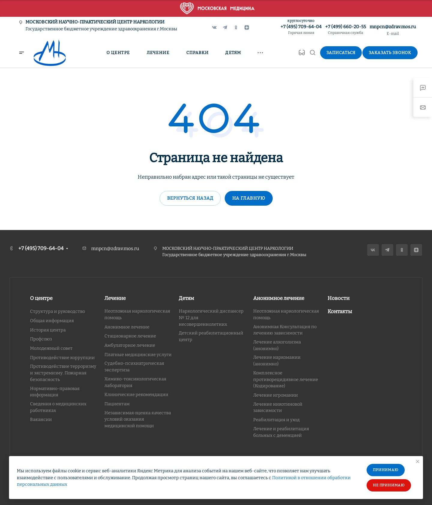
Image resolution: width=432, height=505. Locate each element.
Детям (186, 298)
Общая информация (52, 320)
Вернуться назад (190, 198)
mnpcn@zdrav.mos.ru (393, 26)
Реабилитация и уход (276, 419)
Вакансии (41, 419)
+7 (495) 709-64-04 (301, 30)
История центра (48, 330)
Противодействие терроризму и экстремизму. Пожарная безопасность (63, 373)
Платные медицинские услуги (138, 354)
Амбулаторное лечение (129, 345)
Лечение (115, 298)
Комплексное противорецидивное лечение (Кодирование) (285, 379)
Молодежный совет (51, 348)
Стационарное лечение (130, 336)
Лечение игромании (275, 395)
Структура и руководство (57, 311)
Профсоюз (41, 339)
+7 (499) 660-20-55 (345, 30)
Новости (339, 298)
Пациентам (117, 404)
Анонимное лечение (126, 327)
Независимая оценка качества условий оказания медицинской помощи (137, 419)
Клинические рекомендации (136, 394)
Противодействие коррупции (62, 357)
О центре (41, 298)
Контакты (340, 311)
